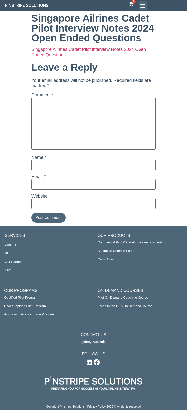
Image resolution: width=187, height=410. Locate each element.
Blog (8, 253)
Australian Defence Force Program (29, 314)
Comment (42, 95)
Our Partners (14, 262)
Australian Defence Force (116, 251)
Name (38, 157)
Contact (10, 245)
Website (39, 196)
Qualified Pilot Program (21, 297)
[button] (143, 5)
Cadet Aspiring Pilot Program (25, 306)
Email (38, 176)
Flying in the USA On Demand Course (125, 306)
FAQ (8, 270)
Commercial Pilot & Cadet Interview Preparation (132, 242)
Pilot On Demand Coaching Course (123, 297)
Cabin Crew (106, 259)
